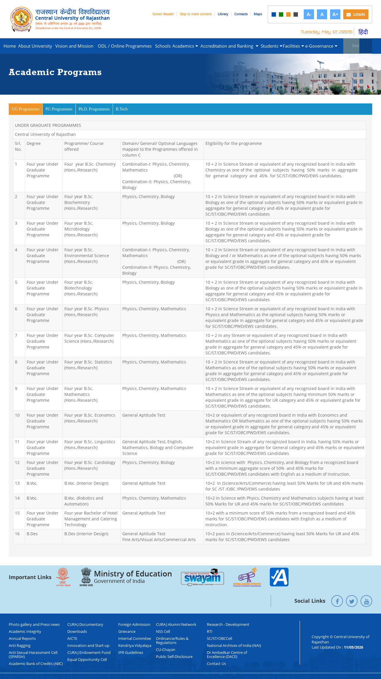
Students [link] (271, 46)
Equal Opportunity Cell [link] (87, 659)
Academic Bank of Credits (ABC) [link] (36, 663)
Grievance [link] (126, 631)
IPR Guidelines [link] (130, 652)
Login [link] (355, 14)
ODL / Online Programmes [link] (125, 46)
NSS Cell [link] (163, 631)
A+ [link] (335, 14)
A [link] (322, 14)
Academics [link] (185, 46)
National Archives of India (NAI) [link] (234, 645)
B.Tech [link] (122, 109)
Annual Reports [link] (22, 638)
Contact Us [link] (216, 663)
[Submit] (365, 46)
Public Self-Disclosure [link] (174, 656)
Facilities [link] (293, 46)
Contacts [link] (241, 14)
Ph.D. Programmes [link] (94, 109)
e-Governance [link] (321, 46)
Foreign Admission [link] (134, 624)
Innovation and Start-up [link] (88, 645)
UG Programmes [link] (27, 108)
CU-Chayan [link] (165, 649)
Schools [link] (163, 46)
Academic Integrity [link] (25, 631)
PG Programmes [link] (59, 109)
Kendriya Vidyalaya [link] (134, 645)
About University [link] (35, 46)
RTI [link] (209, 631)
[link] (274, 14)
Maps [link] (258, 14)
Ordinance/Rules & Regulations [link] (172, 640)
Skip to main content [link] (196, 14)
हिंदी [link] (363, 32)
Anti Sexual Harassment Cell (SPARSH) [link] (33, 654)
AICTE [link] (72, 638)
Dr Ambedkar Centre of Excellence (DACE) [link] (227, 654)
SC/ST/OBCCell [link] (219, 638)
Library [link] (223, 14)
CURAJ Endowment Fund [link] (89, 652)
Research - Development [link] (228, 624)
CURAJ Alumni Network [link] (176, 624)
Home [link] (10, 46)
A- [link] (309, 14)
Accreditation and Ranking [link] (229, 46)
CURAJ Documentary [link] (85, 624)
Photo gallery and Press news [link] (34, 624)
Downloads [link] (77, 631)
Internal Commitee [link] (134, 638)
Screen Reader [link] (163, 14)
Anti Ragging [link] (19, 645)
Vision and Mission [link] (74, 46)
